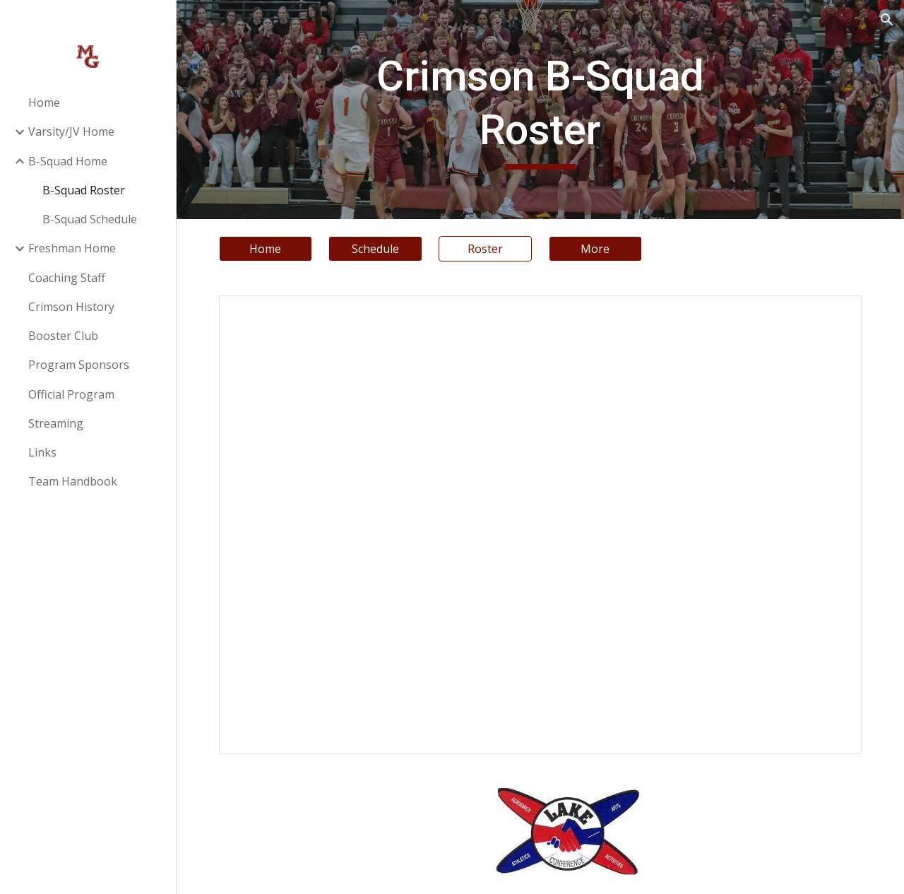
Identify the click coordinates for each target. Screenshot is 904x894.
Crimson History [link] (71, 306)
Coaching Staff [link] (66, 278)
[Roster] (485, 249)
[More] (595, 249)
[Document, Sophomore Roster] (540, 524)
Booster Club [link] (63, 335)
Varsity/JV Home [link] (71, 131)
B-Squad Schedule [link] (89, 219)
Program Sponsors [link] (78, 364)
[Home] (265, 249)
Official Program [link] (71, 394)
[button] (887, 20)
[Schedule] (375, 249)
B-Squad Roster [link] (83, 190)
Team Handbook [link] (72, 481)
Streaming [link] (55, 423)
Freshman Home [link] (72, 248)
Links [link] (42, 452)
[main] (539, 109)
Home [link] (44, 102)
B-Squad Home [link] (67, 161)
